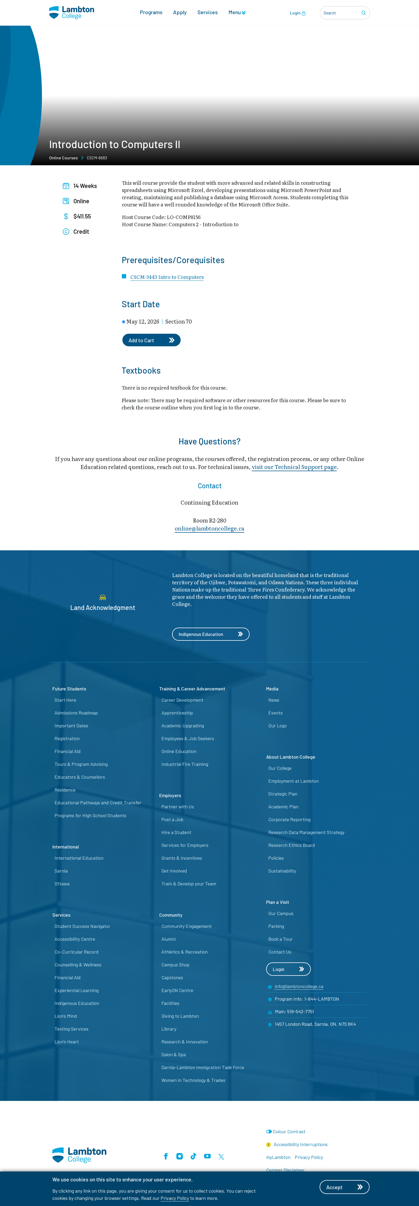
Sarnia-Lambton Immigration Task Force (202, 1067)
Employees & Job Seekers (187, 739)
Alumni (168, 939)
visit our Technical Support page (294, 467)
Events (275, 713)
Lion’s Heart (67, 1042)
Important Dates (71, 726)
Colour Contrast (289, 1132)
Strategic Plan (282, 794)
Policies (276, 858)
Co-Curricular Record (77, 952)
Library (168, 1029)
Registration (67, 739)
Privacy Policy (175, 1198)
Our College (280, 768)
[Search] (364, 12)
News (273, 700)
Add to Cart (152, 340)
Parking (276, 926)
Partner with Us (177, 807)
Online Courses (63, 157)
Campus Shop (175, 965)
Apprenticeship (177, 713)
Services (207, 12)
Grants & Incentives (181, 858)
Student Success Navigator (82, 926)
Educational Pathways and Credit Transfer (98, 803)
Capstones (172, 978)
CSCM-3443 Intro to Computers (167, 277)
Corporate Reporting (289, 820)
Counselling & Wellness (78, 965)
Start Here (65, 700)
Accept (345, 1187)
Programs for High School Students (90, 816)
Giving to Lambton (180, 1016)
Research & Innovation (184, 1042)
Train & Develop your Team (188, 884)
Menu (237, 12)
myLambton (278, 1157)
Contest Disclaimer (285, 1170)
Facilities (170, 1003)
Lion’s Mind (66, 1016)
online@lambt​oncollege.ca (209, 528)
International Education (79, 858)
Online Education (178, 751)
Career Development (182, 700)
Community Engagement (186, 926)
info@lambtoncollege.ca (299, 986)
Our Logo (277, 726)
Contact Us (279, 952)
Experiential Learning (77, 990)
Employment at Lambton (293, 781)
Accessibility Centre (75, 939)
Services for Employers (184, 845)
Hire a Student (176, 832)
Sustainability (282, 871)
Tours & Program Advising (81, 764)
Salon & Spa (173, 1055)
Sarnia (61, 871)
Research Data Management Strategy (306, 832)
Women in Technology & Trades (193, 1080)
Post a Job (172, 820)
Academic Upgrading (182, 726)
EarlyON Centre (177, 990)
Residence (65, 790)
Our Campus (280, 913)
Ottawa (62, 884)
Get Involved (174, 871)
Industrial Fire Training (184, 764)
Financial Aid (68, 751)
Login (298, 13)
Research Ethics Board (291, 845)
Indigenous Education (211, 634)
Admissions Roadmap (76, 713)
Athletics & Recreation (184, 952)
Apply (180, 12)
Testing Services (71, 1029)
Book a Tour (280, 939)
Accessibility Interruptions (297, 1144)
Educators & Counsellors (80, 777)
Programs (151, 12)
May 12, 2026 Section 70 (159, 321)
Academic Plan (283, 807)
